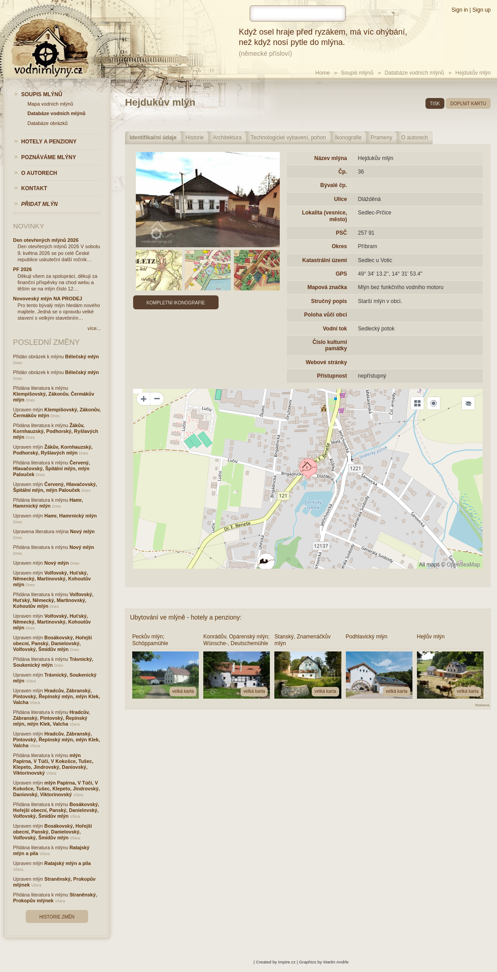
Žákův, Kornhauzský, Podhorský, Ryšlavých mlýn (55, 431)
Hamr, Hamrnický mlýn (48, 502)
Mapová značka (327, 287)
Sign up (481, 10)
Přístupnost (332, 376)
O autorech (414, 137)
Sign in (460, 10)
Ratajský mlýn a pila (68, 863)
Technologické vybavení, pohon (288, 137)
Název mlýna (330, 158)
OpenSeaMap (463, 565)
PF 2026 (22, 269)
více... (94, 328)
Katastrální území (324, 260)
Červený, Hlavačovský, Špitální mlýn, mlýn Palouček (51, 468)
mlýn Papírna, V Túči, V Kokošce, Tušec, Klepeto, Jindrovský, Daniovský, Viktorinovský (53, 764)
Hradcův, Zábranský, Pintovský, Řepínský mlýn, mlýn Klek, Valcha (56, 696)
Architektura (227, 137)
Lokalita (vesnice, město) (324, 216)
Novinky (28, 226)
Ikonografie (348, 137)
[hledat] (298, 13)
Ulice (340, 199)
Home (322, 73)
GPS (341, 274)
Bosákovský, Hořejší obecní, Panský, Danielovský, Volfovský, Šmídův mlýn (52, 643)
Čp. (342, 172)
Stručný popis (329, 301)
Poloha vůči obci (325, 315)
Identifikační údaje (153, 137)
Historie (195, 137)
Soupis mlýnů (357, 73)
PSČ (341, 233)
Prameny (381, 137)
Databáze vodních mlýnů (414, 73)
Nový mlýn (82, 531)
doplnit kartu (468, 103)
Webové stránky (326, 362)
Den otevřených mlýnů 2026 (46, 240)
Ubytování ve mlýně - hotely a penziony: (186, 617)
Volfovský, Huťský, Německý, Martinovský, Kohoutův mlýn (52, 578)
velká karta (183, 691)
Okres (339, 246)
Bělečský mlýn (82, 356)
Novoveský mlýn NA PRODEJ (47, 298)
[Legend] (468, 403)
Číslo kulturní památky (330, 345)
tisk (435, 103)
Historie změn (56, 916)
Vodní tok (335, 328)
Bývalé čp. (333, 185)
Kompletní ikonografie (176, 302)
